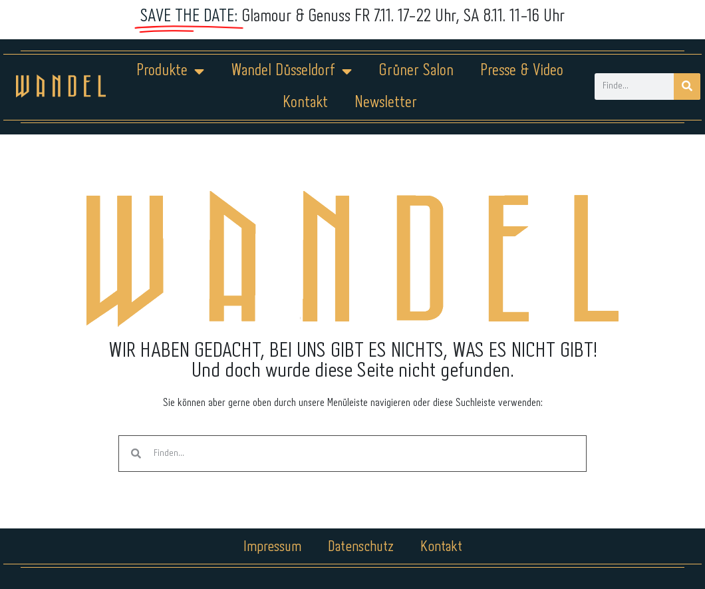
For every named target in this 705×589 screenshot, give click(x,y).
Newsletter (385, 103)
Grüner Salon (416, 71)
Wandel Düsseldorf (291, 71)
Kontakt (305, 103)
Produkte (170, 71)
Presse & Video (521, 71)
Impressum (272, 547)
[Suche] (687, 86)
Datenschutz (361, 547)
